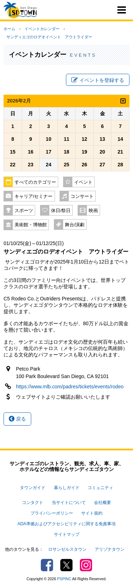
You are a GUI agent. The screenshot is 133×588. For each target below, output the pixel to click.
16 (31, 152)
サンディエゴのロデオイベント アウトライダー (49, 37)
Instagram (86, 565)
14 (120, 139)
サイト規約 (91, 513)
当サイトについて (69, 502)
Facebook (47, 565)
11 (67, 139)
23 (31, 164)
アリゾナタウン (109, 549)
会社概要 (102, 502)
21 (120, 152)
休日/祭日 (61, 210)
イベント (83, 182)
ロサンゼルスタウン (67, 549)
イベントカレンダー (42, 29)
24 (48, 164)
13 (102, 139)
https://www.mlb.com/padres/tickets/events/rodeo (69, 386)
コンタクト (32, 502)
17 (48, 152)
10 (48, 139)
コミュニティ (100, 487)
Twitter (66, 565)
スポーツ (24, 210)
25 (67, 164)
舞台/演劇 (75, 224)
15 (13, 152)
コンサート (82, 196)
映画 (93, 210)
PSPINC (64, 579)
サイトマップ (66, 534)
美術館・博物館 (31, 224)
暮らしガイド (66, 487)
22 (13, 164)
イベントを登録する (97, 80)
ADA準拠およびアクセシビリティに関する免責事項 (66, 523)
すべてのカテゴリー (35, 182)
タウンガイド (32, 487)
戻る (17, 419)
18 (67, 152)
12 (84, 139)
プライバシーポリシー (52, 513)
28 (120, 164)
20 (102, 152)
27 (102, 164)
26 (84, 164)
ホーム (9, 29)
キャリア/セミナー (34, 196)
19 (84, 152)
